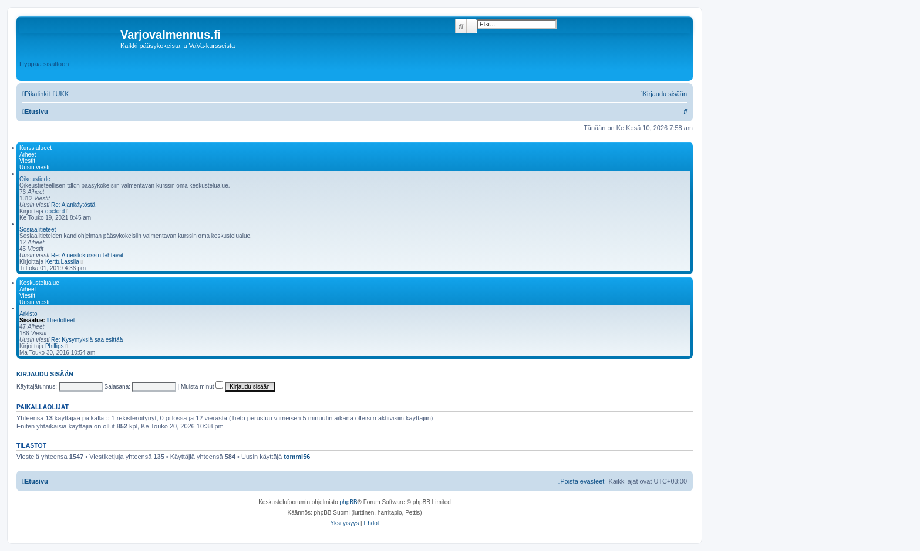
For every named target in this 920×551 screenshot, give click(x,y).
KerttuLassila (62, 262)
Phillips (54, 346)
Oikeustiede (34, 179)
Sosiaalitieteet (37, 229)
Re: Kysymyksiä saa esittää (87, 339)
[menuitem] (61, 93)
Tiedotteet (61, 320)
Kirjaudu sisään (44, 373)
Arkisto (28, 314)
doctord (55, 211)
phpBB (349, 502)
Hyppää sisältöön (44, 63)
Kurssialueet (35, 148)
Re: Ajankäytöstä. (74, 205)
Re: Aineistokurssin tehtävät (87, 255)
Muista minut (202, 386)
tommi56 (297, 456)
